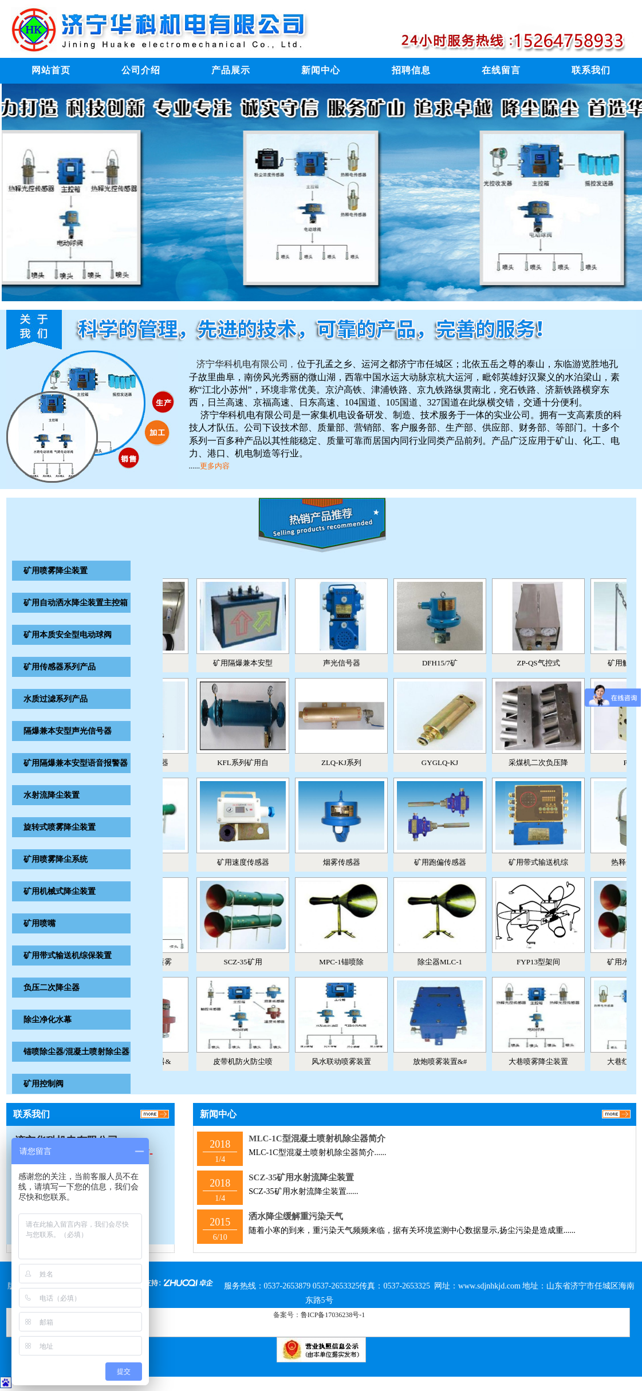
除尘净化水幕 (47, 1019)
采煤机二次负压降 (544, 762)
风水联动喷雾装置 (347, 1061)
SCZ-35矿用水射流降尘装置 (301, 1177)
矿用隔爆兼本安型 (249, 663)
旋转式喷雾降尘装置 (59, 827)
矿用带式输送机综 (544, 862)
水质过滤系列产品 (55, 699)
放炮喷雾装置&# (446, 1061)
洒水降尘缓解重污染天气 (296, 1216)
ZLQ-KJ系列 (348, 762)
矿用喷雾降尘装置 (55, 570)
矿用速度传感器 (249, 862)
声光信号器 (348, 663)
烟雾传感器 (348, 862)
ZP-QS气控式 (544, 663)
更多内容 (215, 466)
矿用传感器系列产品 (59, 667)
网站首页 (50, 70)
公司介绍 (140, 70)
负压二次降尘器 (51, 987)
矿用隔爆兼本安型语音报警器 (75, 763)
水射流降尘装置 (51, 795)
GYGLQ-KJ (446, 762)
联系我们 (591, 70)
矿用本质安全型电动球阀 (67, 635)
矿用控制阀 (43, 1083)
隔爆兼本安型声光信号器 (67, 731)
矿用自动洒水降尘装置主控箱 (75, 602)
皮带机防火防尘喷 (249, 1061)
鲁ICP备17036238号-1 (333, 1315)
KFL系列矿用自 (249, 762)
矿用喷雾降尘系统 (55, 859)
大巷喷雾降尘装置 (544, 1061)
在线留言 (501, 70)
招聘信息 (411, 70)
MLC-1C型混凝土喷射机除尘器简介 (317, 1138)
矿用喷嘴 (39, 923)
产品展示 (230, 70)
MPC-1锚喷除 (347, 961)
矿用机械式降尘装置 (59, 891)
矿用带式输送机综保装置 (67, 955)
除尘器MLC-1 (446, 961)
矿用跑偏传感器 (446, 862)
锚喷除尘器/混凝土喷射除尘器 (76, 1051)
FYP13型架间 (544, 961)
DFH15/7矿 (446, 663)
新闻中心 (320, 70)
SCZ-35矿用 (249, 961)
